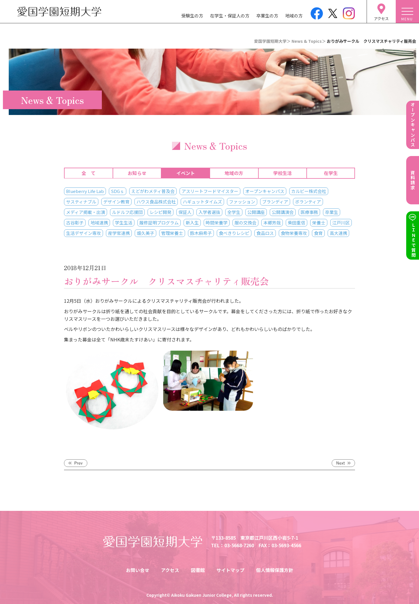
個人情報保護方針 (274, 569)
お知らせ (137, 173)
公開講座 (256, 212)
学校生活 (282, 173)
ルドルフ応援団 (127, 212)
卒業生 (331, 212)
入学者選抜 (209, 212)
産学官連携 (119, 233)
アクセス (170, 569)
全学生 (233, 212)
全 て (88, 173)
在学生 (331, 173)
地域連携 (99, 222)
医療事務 (309, 212)
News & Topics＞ (309, 41)
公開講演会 (283, 212)
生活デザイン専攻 (83, 233)
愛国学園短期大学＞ (272, 41)
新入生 (192, 222)
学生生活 (123, 222)
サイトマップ (230, 569)
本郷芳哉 (272, 222)
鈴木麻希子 (201, 233)
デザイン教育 (116, 202)
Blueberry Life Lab (85, 191)
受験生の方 (192, 16)
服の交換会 (245, 222)
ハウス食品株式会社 (156, 202)
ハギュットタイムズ (202, 202)
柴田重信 (296, 222)
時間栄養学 (217, 222)
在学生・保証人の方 (229, 16)
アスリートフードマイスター (210, 191)
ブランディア (275, 202)
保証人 (184, 212)
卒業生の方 (267, 16)
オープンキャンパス (264, 191)
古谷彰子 (75, 222)
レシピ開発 (160, 212)
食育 (318, 233)
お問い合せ (137, 569)
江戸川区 (341, 222)
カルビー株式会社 (308, 191)
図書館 (198, 569)
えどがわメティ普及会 (153, 191)
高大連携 (338, 233)
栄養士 (318, 222)
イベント (185, 173)
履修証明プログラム (159, 222)
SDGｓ (117, 191)
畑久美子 (145, 233)
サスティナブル (81, 202)
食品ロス (265, 233)
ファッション (242, 202)
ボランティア (308, 202)
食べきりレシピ (234, 233)
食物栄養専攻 (294, 233)
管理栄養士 (172, 233)
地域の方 (294, 16)
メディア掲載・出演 (85, 212)
